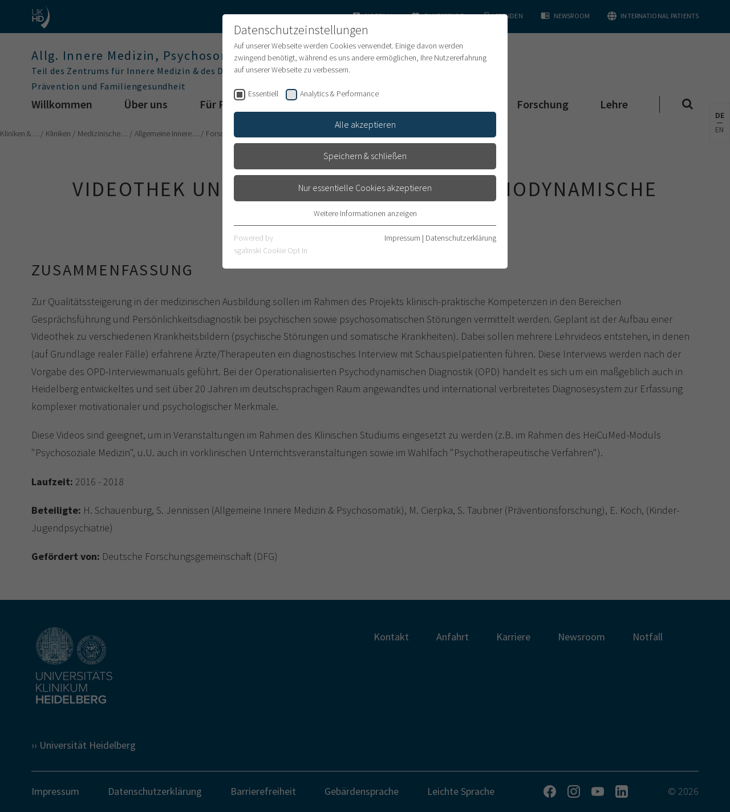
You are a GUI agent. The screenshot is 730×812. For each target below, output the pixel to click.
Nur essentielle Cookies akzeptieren (365, 187)
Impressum (402, 238)
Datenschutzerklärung (460, 238)
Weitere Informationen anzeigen (365, 213)
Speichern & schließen (365, 155)
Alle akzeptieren (365, 124)
